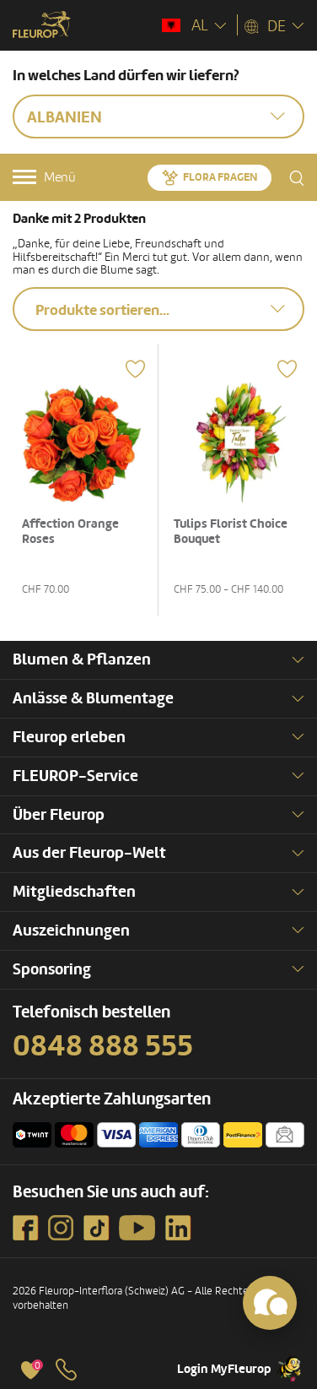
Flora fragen (220, 177)
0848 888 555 (103, 1046)
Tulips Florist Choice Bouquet (230, 531)
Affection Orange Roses (70, 531)
